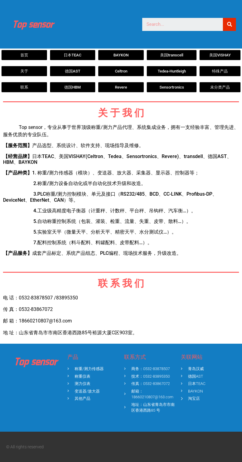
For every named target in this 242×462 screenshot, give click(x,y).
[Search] (229, 24)
